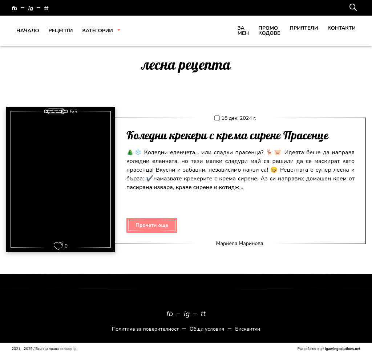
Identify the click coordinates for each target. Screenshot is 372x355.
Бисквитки (247, 329)
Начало (27, 30)
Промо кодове (269, 31)
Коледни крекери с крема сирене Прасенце (227, 136)
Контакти (341, 28)
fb (14, 8)
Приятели (304, 28)
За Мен (243, 31)
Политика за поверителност (145, 329)
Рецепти (60, 30)
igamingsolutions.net (342, 348)
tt (46, 8)
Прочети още (152, 225)
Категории (97, 30)
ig (30, 8)
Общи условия (207, 329)
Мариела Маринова (239, 243)
